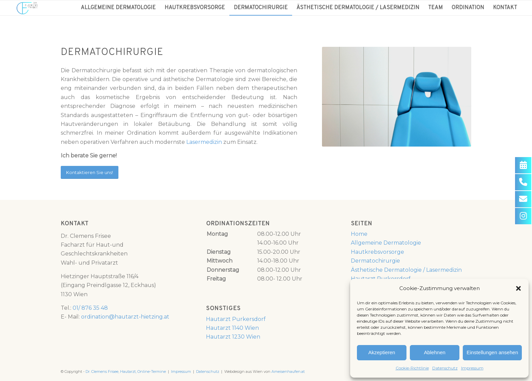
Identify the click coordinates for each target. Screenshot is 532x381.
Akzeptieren (381, 352)
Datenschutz (445, 367)
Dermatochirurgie (375, 261)
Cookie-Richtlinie (412, 367)
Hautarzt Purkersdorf (236, 319)
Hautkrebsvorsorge (377, 252)
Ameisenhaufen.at (288, 371)
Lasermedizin (204, 142)
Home (359, 234)
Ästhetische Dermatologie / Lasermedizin (406, 270)
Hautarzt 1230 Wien (233, 337)
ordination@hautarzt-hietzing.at (125, 316)
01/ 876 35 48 (90, 308)
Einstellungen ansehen (492, 352)
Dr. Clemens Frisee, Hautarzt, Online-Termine (126, 371)
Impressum (472, 367)
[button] (518, 288)
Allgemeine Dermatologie (386, 243)
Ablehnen (434, 352)
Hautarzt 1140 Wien (232, 328)
